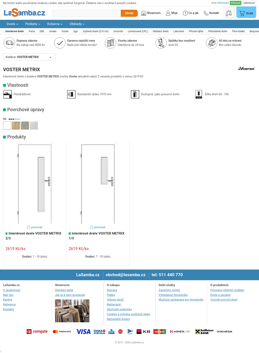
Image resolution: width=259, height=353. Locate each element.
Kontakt (211, 13)
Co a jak (190, 13)
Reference (9, 304)
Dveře (12, 24)
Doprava (112, 290)
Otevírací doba (64, 290)
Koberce (55, 24)
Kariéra (7, 299)
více (220, 2)
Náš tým (8, 295)
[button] (7, 126)
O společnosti (11, 290)
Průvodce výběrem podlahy (227, 290)
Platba (111, 295)
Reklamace (114, 304)
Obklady (77, 24)
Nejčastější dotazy (118, 319)
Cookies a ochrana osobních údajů (128, 314)
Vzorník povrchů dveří (223, 299)
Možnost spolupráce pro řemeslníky (181, 299)
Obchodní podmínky (119, 309)
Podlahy (32, 24)
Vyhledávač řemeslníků (173, 295)
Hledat (129, 13)
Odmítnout (249, 3)
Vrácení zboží (115, 299)
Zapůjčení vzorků (169, 290)
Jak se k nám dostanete (70, 295)
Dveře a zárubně (220, 295)
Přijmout (235, 3)
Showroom (150, 13)
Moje (171, 13)
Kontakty (8, 309)
